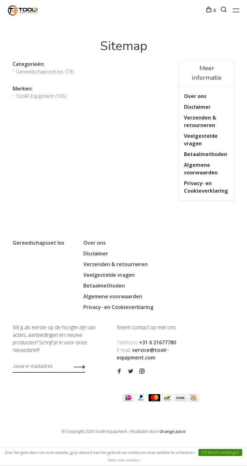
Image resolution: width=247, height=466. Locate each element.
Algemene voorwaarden (201, 168)
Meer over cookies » (124, 460)
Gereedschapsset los (45, 71)
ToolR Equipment (41, 96)
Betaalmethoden (205, 154)
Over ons (195, 96)
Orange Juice (172, 431)
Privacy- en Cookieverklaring (206, 187)
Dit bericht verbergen (220, 452)
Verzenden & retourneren (200, 121)
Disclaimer (197, 106)
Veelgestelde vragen (201, 139)
